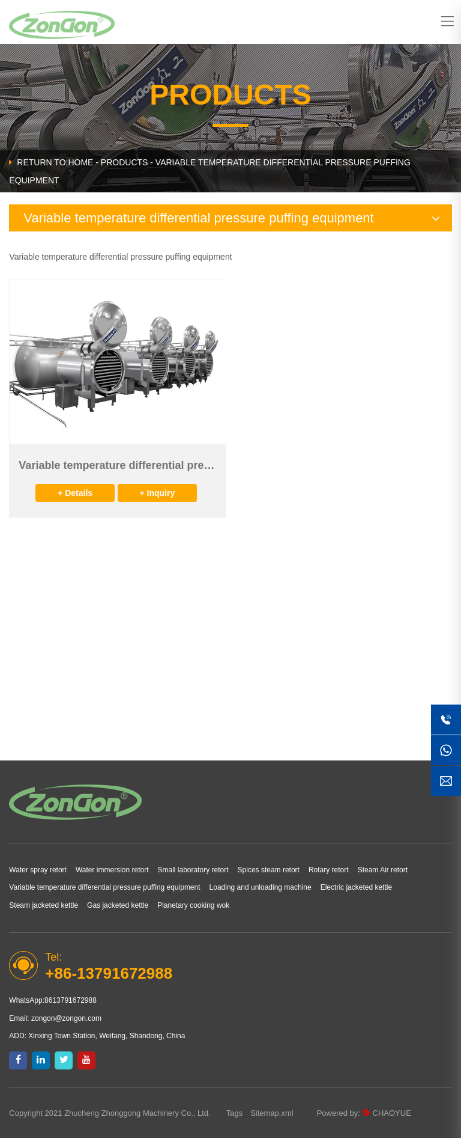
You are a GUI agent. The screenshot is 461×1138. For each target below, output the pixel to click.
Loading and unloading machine (260, 887)
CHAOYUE (392, 1113)
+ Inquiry (157, 493)
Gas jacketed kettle (117, 905)
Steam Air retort (383, 870)
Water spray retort (38, 870)
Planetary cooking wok (193, 905)
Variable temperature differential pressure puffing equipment (104, 887)
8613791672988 (70, 1000)
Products (124, 162)
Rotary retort (329, 870)
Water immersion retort (112, 870)
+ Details (75, 493)
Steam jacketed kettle (43, 905)
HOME (80, 162)
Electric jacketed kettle (356, 887)
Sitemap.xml (272, 1113)
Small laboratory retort (193, 870)
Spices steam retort (269, 870)
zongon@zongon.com (66, 1018)
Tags (234, 1113)
